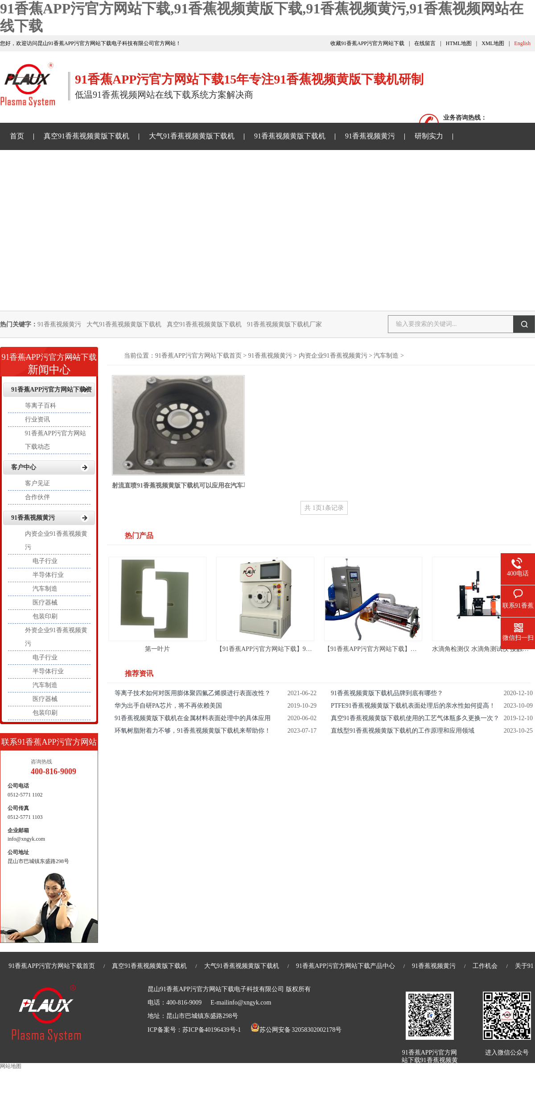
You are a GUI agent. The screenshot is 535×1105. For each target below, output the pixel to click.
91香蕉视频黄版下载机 (289, 136)
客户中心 (23, 467)
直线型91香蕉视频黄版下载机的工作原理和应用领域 (402, 730)
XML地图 (493, 43)
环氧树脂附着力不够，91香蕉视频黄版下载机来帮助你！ (193, 730)
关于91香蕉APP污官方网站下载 (289, 163)
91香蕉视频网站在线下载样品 (174, 163)
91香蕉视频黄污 (370, 136)
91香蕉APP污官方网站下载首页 (198, 355)
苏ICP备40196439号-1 (211, 1029)
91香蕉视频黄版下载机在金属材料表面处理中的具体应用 (193, 718)
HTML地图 (459, 43)
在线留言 (425, 43)
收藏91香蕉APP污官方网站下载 (367, 43)
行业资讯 (37, 419)
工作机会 (485, 966)
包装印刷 (45, 616)
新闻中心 (49, 361)
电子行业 (45, 561)
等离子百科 (40, 405)
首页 (17, 136)
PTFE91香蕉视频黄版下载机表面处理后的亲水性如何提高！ (413, 705)
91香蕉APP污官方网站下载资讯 (59, 163)
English (522, 43)
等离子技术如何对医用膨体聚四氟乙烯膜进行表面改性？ (193, 693)
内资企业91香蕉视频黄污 (333, 355)
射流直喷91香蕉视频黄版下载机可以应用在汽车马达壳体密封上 (199, 485)
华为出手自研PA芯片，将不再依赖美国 (168, 705)
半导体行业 (48, 574)
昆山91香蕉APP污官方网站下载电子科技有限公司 (216, 989)
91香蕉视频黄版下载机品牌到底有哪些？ (387, 693)
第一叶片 (157, 649)
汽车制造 (386, 355)
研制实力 (429, 136)
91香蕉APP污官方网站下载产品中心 (345, 966)
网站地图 (10, 1066)
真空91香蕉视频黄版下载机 (86, 136)
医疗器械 (45, 602)
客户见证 (37, 483)
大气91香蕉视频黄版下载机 (192, 136)
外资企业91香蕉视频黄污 (56, 637)
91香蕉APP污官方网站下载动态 (55, 440)
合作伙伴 (37, 497)
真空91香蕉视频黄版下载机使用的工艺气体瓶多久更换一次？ (415, 718)
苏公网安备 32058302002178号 (296, 1029)
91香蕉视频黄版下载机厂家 (284, 324)
